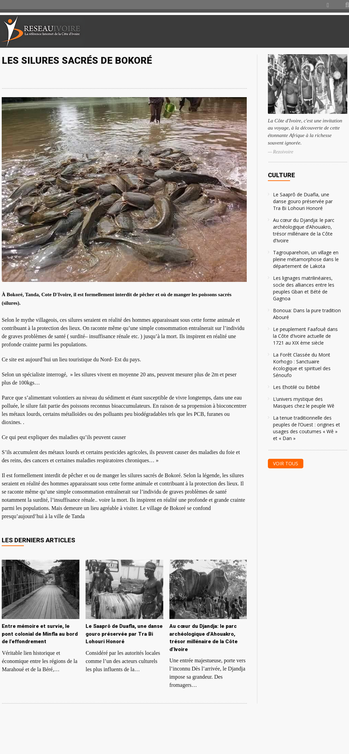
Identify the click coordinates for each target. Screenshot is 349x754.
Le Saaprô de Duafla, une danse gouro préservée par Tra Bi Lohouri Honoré (303, 201)
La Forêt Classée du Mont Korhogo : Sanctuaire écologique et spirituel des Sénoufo (302, 364)
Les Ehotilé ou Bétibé (296, 387)
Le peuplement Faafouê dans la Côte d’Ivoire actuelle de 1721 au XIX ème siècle (305, 336)
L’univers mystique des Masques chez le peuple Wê (303, 402)
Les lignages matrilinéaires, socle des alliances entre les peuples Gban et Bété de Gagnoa (303, 288)
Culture (281, 175)
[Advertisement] (268, 31)
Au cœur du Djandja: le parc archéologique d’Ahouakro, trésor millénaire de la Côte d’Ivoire (303, 230)
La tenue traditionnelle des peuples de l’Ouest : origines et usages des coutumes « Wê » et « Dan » (306, 427)
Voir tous (285, 463)
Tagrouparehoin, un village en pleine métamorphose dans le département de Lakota (306, 259)
